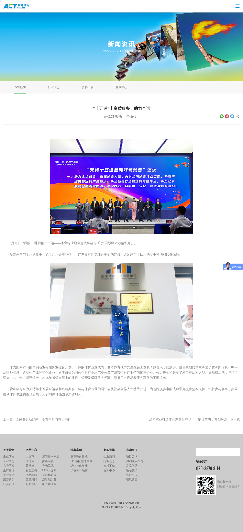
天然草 (30, 465)
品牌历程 (8, 465)
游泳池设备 (49, 479)
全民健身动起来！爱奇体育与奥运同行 (37, 419)
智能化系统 (49, 474)
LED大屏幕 (49, 470)
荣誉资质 (8, 479)
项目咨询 (131, 456)
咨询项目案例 (134, 461)
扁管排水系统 (50, 456)
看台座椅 (31, 470)
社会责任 (8, 484)
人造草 (30, 456)
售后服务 (131, 474)
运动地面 (31, 474)
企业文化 (8, 461)
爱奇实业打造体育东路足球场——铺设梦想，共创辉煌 (194, 419)
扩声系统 (48, 461)
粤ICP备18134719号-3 (113, 507)
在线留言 (131, 479)
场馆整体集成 (79, 465)
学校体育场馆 (79, 470)
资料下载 (87, 87)
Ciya (138, 507)
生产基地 (8, 470)
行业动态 (53, 87)
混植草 (30, 461)
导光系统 (48, 465)
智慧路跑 (31, 479)
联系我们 (131, 470)
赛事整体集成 (79, 456)
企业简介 (8, 456)
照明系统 (31, 484)
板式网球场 (49, 484)
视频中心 (121, 87)
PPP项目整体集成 (81, 461)
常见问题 (131, 465)
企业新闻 (20, 87)
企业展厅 (8, 474)
